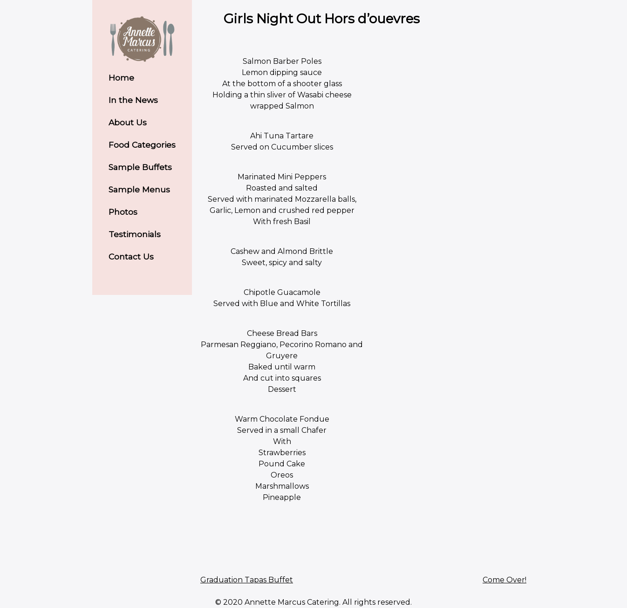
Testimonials (135, 234)
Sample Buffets (140, 167)
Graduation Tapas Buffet (246, 579)
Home (121, 77)
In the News (133, 100)
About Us (128, 122)
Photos (123, 212)
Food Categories (142, 145)
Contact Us (131, 256)
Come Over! (504, 579)
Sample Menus (139, 189)
